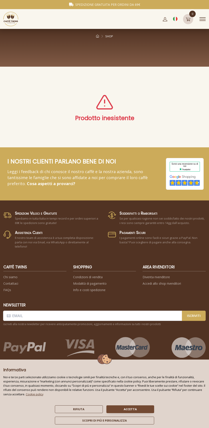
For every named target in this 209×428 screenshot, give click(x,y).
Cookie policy (34, 394)
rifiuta (78, 409)
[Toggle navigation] (202, 19)
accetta (130, 409)
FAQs (7, 290)
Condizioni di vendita (88, 277)
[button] (165, 19)
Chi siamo (10, 277)
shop (109, 36)
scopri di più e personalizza (104, 420)
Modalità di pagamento (90, 283)
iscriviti (194, 315)
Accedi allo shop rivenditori (162, 283)
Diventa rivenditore (156, 277)
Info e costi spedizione (89, 290)
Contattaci (10, 283)
